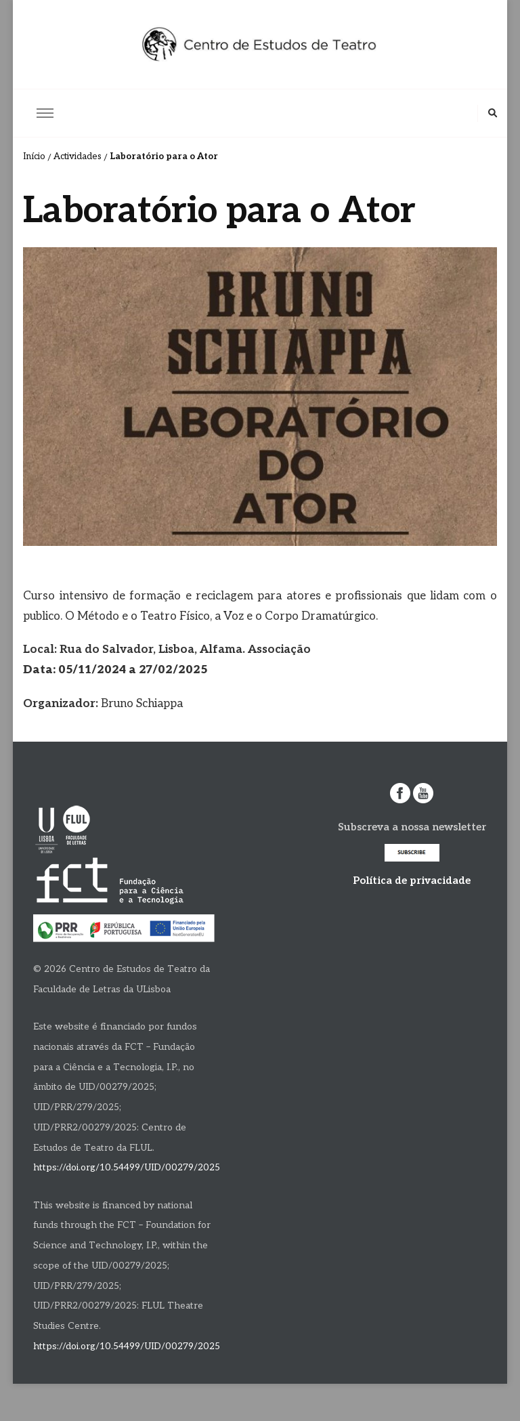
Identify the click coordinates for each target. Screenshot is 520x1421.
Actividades (77, 156)
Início (34, 156)
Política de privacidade (412, 880)
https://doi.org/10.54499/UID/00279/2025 (126, 1167)
